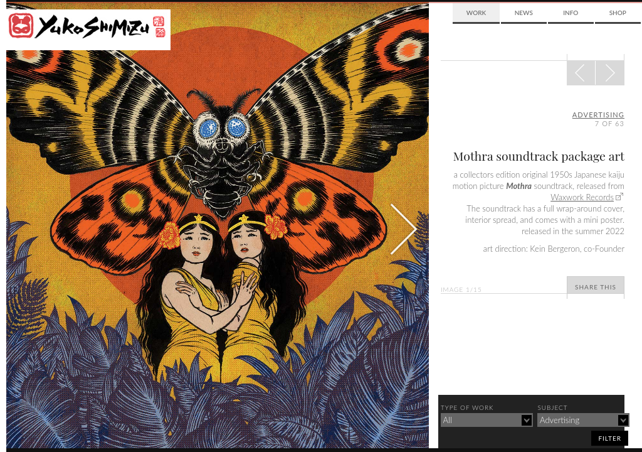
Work (476, 12)
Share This (595, 287)
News (524, 12)
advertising (598, 114)
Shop (617, 12)
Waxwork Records (582, 197)
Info (570, 12)
